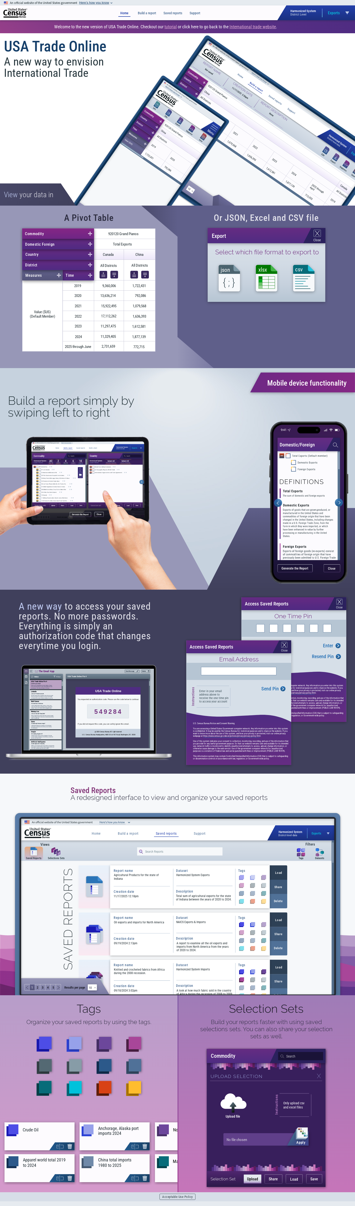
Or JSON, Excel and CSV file (266, 217)
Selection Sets (266, 1008)
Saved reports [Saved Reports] (172, 13)
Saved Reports (93, 790)
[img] (15, 13)
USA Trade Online (55, 46)
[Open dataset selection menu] (322, 13)
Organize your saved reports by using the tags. (88, 1022)
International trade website (253, 26)
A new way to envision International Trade (54, 67)
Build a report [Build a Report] (147, 13)
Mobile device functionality (307, 383)
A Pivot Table (89, 217)
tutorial (170, 26)
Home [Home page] (124, 13)
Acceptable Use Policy (177, 1197)
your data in (28, 194)
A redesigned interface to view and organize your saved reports (169, 797)
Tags (89, 1008)
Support (195, 13)
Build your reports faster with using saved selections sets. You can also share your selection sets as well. (266, 1029)
